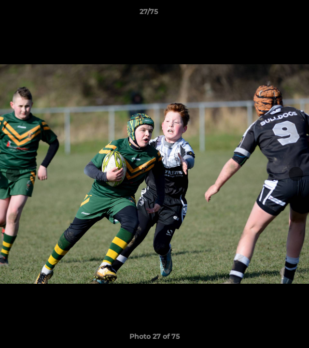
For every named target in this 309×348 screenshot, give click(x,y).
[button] (274, 14)
